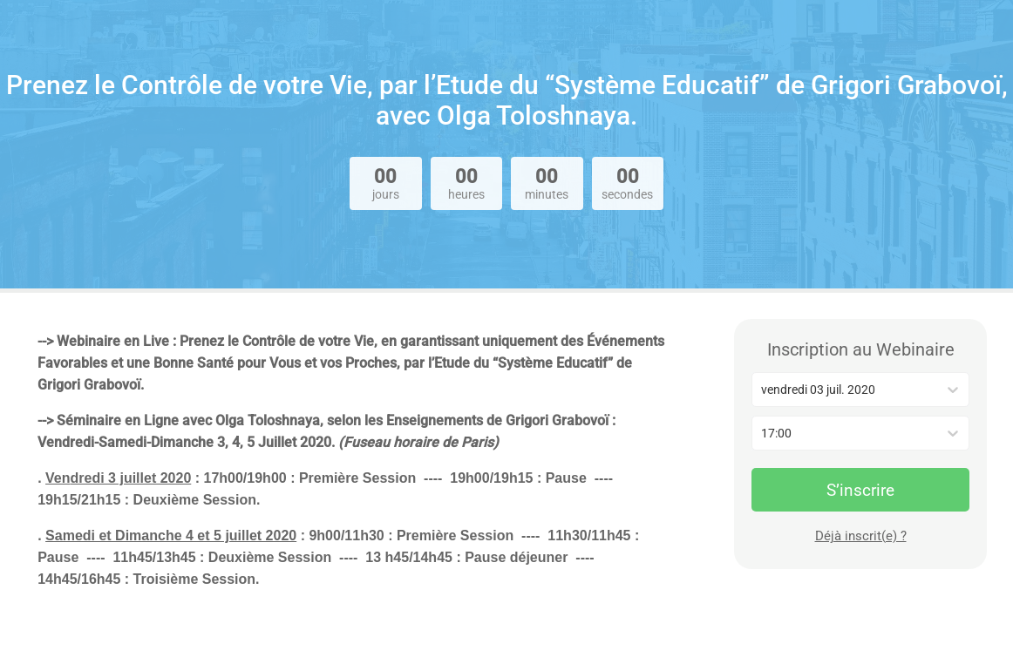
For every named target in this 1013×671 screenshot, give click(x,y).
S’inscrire (860, 490)
